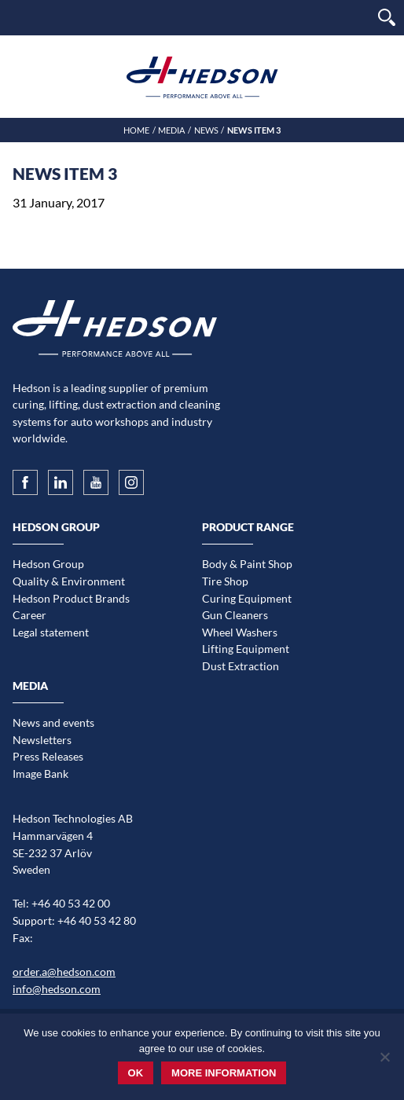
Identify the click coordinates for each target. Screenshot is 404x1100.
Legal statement (51, 632)
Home (136, 130)
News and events (53, 722)
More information (223, 1073)
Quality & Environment (69, 581)
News (206, 130)
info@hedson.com (57, 989)
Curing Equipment (247, 598)
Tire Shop (225, 581)
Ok (136, 1073)
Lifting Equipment (245, 648)
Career (29, 615)
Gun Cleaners (235, 615)
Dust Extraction (240, 666)
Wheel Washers (239, 632)
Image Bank (40, 773)
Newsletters (42, 739)
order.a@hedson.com (64, 971)
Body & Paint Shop (247, 563)
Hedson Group (48, 563)
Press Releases (48, 756)
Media (171, 130)
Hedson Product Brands (71, 598)
